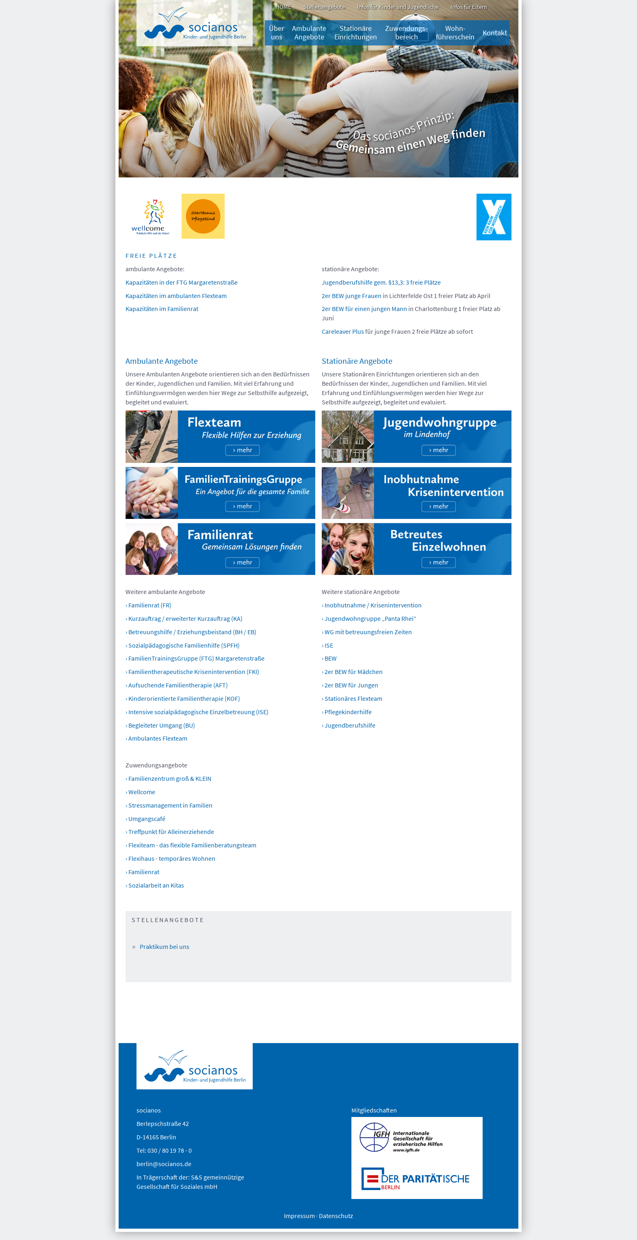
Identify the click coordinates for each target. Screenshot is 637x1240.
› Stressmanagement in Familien (169, 805)
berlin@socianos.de (163, 1164)
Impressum (299, 1216)
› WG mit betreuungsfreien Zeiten (367, 632)
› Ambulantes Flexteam (156, 738)
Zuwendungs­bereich (406, 32)
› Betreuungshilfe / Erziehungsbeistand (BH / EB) (191, 632)
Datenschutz (336, 1216)
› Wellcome (140, 792)
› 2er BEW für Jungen (350, 685)
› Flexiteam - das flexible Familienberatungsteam (191, 845)
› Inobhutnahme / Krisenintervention (372, 605)
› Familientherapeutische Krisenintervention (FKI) (192, 672)
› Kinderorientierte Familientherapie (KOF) (183, 698)
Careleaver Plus (343, 331)
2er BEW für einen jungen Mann (364, 309)
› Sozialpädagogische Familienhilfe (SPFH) (183, 645)
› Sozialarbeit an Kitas (155, 885)
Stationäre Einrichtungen (355, 32)
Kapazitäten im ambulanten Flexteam (176, 296)
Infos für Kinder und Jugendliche (397, 7)
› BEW (329, 658)
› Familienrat (142, 872)
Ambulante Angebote (309, 32)
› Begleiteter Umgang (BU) (160, 725)
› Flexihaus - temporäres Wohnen (170, 858)
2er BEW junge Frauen (351, 296)
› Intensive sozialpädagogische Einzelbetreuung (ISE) (197, 712)
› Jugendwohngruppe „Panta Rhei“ (369, 618)
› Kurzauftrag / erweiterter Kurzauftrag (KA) (184, 618)
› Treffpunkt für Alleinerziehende (170, 831)
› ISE (327, 645)
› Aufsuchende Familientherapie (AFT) (177, 685)
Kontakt (495, 32)
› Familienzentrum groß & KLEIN (168, 778)
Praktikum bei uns (164, 946)
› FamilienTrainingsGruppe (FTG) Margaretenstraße (195, 658)
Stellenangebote (324, 7)
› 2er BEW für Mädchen (352, 672)
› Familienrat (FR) (148, 605)
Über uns (276, 32)
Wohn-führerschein (455, 32)
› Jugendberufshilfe (348, 725)
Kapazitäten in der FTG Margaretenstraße (182, 282)
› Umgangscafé (145, 818)
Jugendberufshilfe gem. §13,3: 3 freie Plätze (381, 282)
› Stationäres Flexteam (352, 698)
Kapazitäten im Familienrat (162, 309)
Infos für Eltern (469, 7)
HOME (283, 7)
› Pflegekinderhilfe (347, 712)
